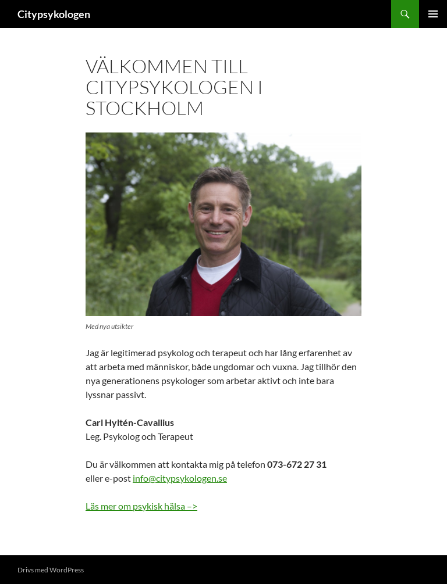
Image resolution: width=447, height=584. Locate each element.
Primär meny (433, 14)
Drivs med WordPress (50, 569)
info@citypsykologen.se (180, 477)
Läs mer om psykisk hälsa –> (141, 505)
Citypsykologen (53, 14)
